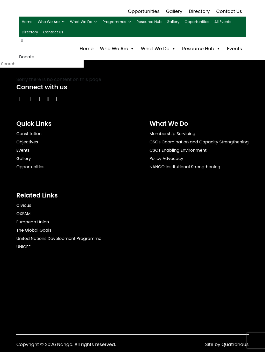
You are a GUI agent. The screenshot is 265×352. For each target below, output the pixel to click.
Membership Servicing (172, 134)
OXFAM (23, 214)
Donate (26, 57)
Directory (199, 11)
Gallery (174, 11)
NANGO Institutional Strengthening (185, 167)
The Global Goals (33, 230)
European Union (32, 222)
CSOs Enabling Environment (178, 150)
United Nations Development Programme (58, 238)
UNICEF (23, 247)
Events (234, 48)
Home (27, 21)
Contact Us (229, 11)
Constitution (28, 134)
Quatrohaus (235, 344)
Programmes (116, 21)
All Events (222, 21)
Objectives (27, 142)
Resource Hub (149, 21)
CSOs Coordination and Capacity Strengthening (199, 142)
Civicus (23, 205)
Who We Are (51, 21)
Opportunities (143, 11)
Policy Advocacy (166, 159)
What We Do (84, 21)
